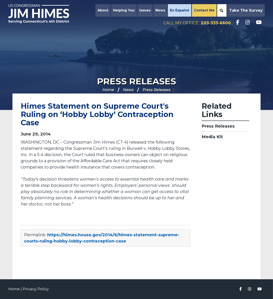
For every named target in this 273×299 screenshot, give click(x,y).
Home (108, 90)
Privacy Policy (36, 289)
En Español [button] (179, 10)
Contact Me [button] (204, 10)
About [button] (103, 10)
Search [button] (221, 10)
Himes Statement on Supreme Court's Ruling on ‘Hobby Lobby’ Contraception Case (97, 114)
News (128, 90)
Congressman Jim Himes (42, 13)
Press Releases (136, 81)
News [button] (160, 10)
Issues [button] (145, 10)
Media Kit (212, 136)
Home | (15, 289)
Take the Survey (246, 10)
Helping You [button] (124, 10)
